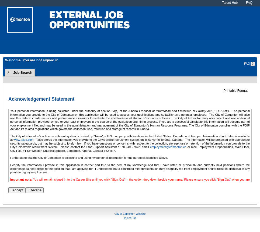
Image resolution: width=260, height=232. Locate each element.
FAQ (249, 3)
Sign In (250, 59)
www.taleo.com (23, 139)
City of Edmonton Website (130, 213)
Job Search (22, 73)
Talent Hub (230, 3)
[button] (238, 91)
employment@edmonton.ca (168, 147)
